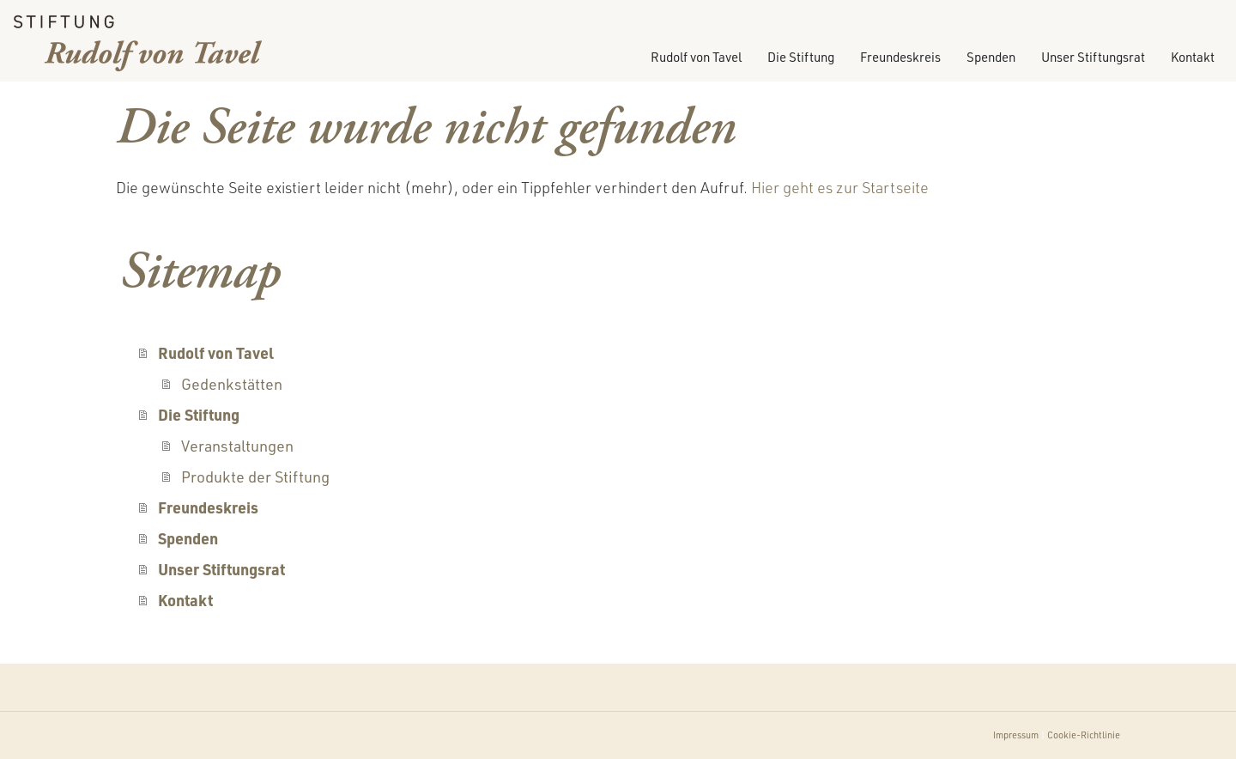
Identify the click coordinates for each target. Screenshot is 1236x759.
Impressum (1016, 735)
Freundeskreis (900, 57)
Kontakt (1193, 57)
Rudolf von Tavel (696, 57)
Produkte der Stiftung (255, 476)
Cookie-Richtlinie (1083, 735)
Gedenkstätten (231, 383)
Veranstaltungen (237, 445)
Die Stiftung (800, 57)
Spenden (990, 57)
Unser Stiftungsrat (1093, 57)
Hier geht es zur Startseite (840, 187)
